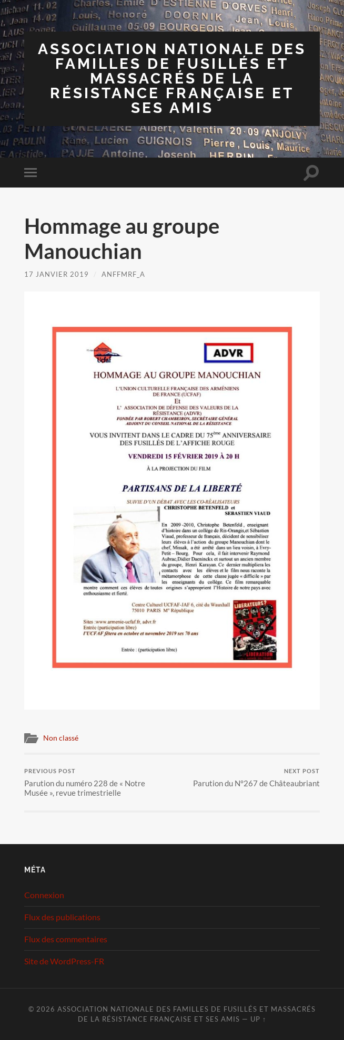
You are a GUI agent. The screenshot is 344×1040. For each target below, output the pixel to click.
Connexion (44, 895)
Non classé (60, 738)
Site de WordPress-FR (64, 961)
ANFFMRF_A (123, 274)
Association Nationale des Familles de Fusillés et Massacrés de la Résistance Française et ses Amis (172, 78)
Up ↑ (258, 1019)
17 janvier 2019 (56, 274)
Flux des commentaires (65, 939)
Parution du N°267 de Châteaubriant (256, 777)
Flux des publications (62, 917)
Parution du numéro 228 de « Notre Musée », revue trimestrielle (96, 782)
